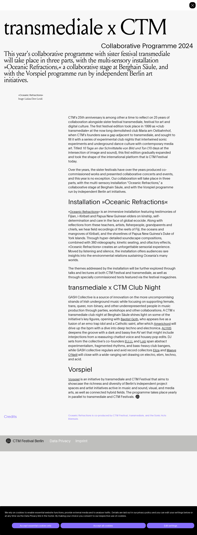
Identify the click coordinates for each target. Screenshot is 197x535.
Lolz (143, 425)
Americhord (162, 408)
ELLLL (129, 425)
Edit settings (170, 525)
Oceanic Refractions (85, 296)
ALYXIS (166, 412)
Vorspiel (74, 463)
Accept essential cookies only (35, 525)
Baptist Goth (130, 403)
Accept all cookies (103, 525)
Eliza (156, 434)
